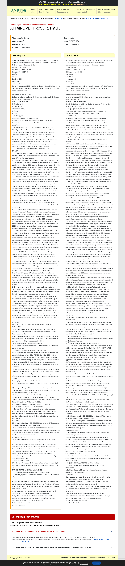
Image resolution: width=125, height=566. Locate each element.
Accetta (96, 563)
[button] (46, 11)
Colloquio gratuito (97, 558)
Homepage (64, 558)
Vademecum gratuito (78, 558)
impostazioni (83, 564)
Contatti (111, 558)
